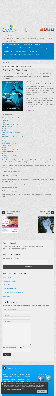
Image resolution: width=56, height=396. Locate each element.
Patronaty (10, 38)
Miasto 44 (5, 120)
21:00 (12, 155)
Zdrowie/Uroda (8, 51)
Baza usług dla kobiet (26, 54)
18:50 (12, 143)
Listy (27, 38)
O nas (4, 38)
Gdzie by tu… (7, 58)
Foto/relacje (33, 51)
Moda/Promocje (21, 51)
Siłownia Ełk (6, 296)
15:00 (12, 149)
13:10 (8, 149)
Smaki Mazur (21, 48)
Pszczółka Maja (6, 145)
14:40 (3, 130)
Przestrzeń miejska (15, 44)
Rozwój (37, 44)
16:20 (8, 143)
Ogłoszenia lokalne (19, 38)
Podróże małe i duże (9, 54)
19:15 (16, 137)
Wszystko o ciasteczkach (14, 389)
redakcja (6, 66)
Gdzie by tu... (16, 66)
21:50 (16, 155)
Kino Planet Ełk (7, 277)
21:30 (21, 137)
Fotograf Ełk (6, 285)
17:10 (3, 155)
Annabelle (5, 151)
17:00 (12, 137)
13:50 (3, 143)
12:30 (3, 137)
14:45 (8, 137)
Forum (14, 41)
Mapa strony (33, 38)
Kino (22, 66)
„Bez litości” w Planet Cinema (15, 70)
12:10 (12, 124)
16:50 (16, 149)
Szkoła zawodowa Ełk (9, 281)
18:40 (16, 124)
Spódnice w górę (7, 126)
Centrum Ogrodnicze (9, 288)
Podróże (27, 376)
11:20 (8, 124)
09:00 (3, 124)
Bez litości (5, 139)
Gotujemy (43, 48)
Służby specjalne (7, 132)
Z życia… (39, 54)
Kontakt (50, 38)
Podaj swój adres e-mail (11, 258)
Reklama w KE (42, 38)
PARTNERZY (7, 41)
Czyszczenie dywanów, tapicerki (13, 292)
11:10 (3, 149)
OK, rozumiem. (42, 391)
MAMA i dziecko (8, 48)
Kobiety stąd (33, 48)
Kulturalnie (28, 44)
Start (4, 44)
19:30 (8, 155)
